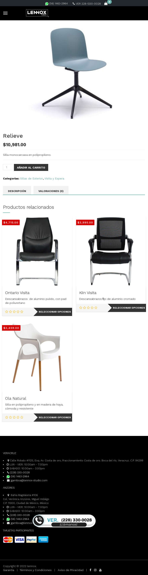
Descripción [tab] (17, 191)
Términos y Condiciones (36, 570)
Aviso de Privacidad (70, 570)
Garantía (8, 570)
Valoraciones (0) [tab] (51, 191)
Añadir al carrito (31, 167)
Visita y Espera (54, 178)
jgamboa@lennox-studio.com (27, 480)
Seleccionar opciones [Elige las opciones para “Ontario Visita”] (55, 311)
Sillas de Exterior (31, 178)
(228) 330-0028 (18, 472)
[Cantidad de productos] (8, 167)
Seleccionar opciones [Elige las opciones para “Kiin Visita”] (129, 307)
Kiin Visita (87, 292)
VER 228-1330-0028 (87, 3)
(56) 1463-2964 (56, 3)
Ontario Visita (17, 292)
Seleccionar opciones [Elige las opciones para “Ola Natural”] (55, 417)
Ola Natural (15, 398)
